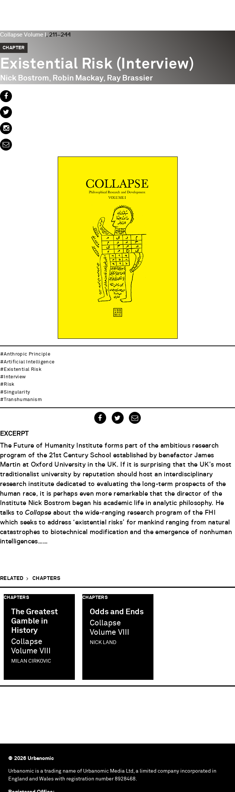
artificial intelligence (29, 362)
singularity (17, 392)
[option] (39, 636)
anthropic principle (27, 354)
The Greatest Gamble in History (34, 621)
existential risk (22, 369)
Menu (225, 9)
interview (15, 377)
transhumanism (23, 399)
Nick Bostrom (24, 78)
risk (9, 384)
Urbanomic (12, 12)
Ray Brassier (130, 78)
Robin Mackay (78, 78)
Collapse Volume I (23, 34)
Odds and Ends (117, 612)
